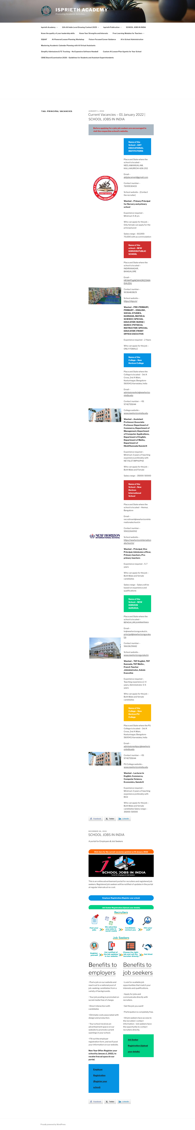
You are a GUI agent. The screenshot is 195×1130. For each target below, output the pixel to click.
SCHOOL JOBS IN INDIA (136, 27)
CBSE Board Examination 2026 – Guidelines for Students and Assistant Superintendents (77, 58)
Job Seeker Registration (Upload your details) (138, 1046)
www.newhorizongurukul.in (136, 655)
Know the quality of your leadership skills (58, 33)
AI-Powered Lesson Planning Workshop (68, 39)
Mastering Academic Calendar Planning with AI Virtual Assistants (68, 45)
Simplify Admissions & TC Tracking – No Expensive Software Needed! (69, 51)
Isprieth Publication (112, 27)
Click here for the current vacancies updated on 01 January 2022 (121, 852)
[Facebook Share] (96, 818)
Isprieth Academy (82, 10)
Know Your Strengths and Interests (93, 33)
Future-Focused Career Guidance (102, 39)
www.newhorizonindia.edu (136, 413)
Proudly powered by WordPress (53, 1124)
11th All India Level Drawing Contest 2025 (80, 27)
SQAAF (44, 39)
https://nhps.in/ (130, 301)
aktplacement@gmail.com (136, 177)
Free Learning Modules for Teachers (129, 33)
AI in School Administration (132, 39)
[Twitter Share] (110, 818)
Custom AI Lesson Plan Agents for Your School (122, 51)
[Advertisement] (97, 79)
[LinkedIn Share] (124, 818)
